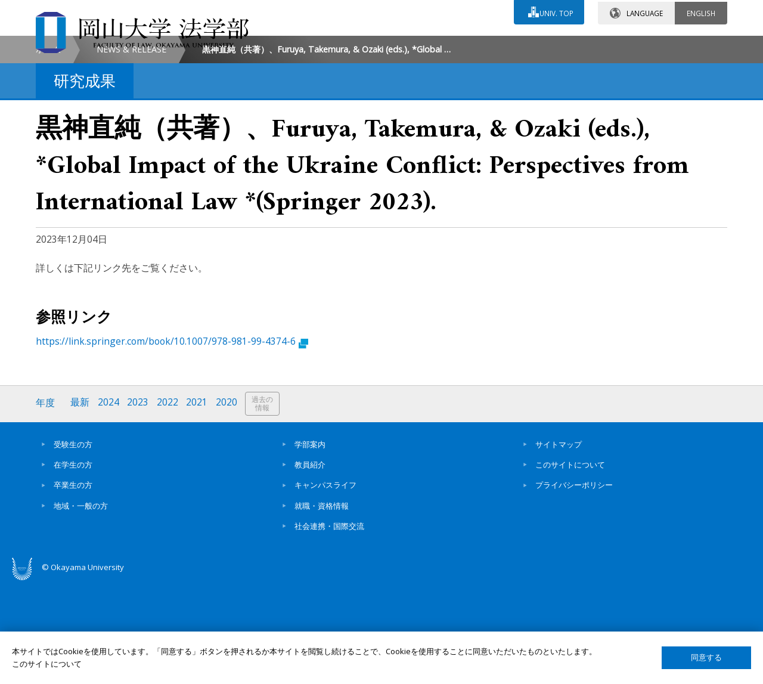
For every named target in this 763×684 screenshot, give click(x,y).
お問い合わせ (413, 46)
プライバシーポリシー (574, 585)
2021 (198, 504)
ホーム (48, 150)
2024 (109, 504)
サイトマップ (558, 544)
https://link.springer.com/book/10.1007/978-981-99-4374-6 (172, 442)
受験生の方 (73, 544)
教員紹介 (309, 564)
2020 (228, 504)
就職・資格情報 (321, 606)
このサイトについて (570, 564)
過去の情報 (264, 505)
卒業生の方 (73, 585)
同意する (706, 657)
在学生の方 (73, 564)
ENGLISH (701, 11)
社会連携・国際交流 (329, 626)
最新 (80, 504)
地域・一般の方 (81, 606)
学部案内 (309, 544)
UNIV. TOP (555, 11)
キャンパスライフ (325, 585)
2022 (168, 504)
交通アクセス (519, 46)
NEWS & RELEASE (131, 150)
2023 (139, 504)
